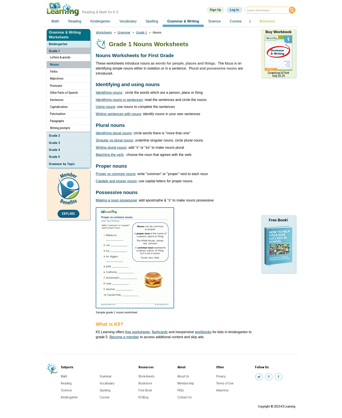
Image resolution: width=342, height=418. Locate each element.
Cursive (104, 397)
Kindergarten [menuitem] (100, 21)
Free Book (145, 390)
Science (66, 390)
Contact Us (184, 397)
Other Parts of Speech (64, 93)
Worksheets (104, 32)
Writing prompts (60, 128)
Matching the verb (109, 155)
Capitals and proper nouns (116, 181)
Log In (234, 10)
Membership (185, 383)
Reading (66, 383)
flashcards (160, 332)
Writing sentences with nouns (118, 114)
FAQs (180, 390)
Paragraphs (57, 121)
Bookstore (145, 383)
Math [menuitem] (55, 21)
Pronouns (56, 86)
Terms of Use (225, 383)
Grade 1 (54, 51)
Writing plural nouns (111, 147)
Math (64, 376)
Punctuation (57, 114)
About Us (183, 376)
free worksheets (137, 332)
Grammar (124, 32)
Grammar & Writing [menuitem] (183, 21)
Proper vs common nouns (115, 174)
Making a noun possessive (116, 200)
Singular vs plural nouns (114, 140)
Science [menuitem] (214, 21)
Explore (68, 214)
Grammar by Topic (62, 164)
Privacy (221, 376)
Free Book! (278, 220)
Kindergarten (58, 44)
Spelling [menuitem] (152, 21)
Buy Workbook (278, 32)
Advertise (222, 390)
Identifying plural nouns (114, 133)
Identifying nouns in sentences (119, 100)
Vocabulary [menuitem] (128, 21)
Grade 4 (54, 150)
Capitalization (59, 107)
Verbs (54, 71)
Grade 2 (54, 136)
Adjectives (56, 78)
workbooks (203, 332)
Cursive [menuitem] (235, 21)
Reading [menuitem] (74, 21)
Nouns (54, 65)
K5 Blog (143, 397)
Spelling (105, 390)
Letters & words (60, 57)
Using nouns (105, 107)
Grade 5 (54, 157)
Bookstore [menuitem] (267, 21)
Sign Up (215, 10)
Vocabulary (107, 383)
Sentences (56, 100)
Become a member (124, 337)
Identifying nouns (109, 92)
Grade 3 (54, 143)
